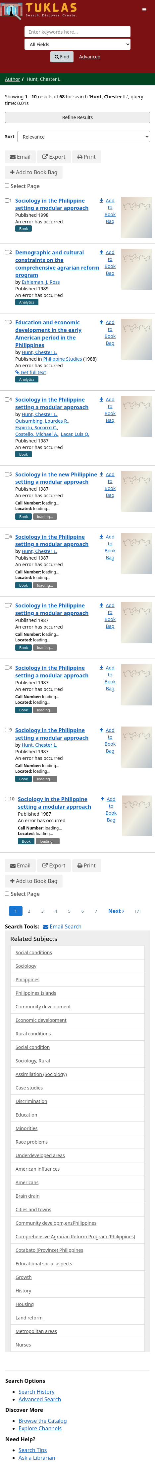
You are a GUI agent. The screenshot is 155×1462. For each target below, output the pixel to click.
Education (26, 1115)
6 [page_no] (82, 911)
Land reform (29, 1318)
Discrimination (31, 1101)
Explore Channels (40, 1428)
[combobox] (77, 31)
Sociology (26, 966)
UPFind (16, 8)
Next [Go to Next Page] (116, 911)
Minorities (26, 1128)
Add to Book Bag (33, 172)
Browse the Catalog (43, 1420)
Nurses (23, 1345)
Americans (27, 1182)
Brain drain (28, 1196)
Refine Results (77, 117)
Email (20, 157)
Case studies (29, 1088)
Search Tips (33, 1450)
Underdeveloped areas (40, 1155)
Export (53, 157)
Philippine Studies (62, 359)
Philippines (27, 979)
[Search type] (77, 44)
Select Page (25, 186)
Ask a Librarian (37, 1457)
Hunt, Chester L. (39, 352)
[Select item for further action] (7, 200)
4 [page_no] (56, 911)
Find (62, 56)
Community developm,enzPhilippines (56, 1223)
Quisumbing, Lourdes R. (41, 421)
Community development (43, 1006)
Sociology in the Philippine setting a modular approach (51, 204)
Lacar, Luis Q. (75, 434)
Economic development (41, 1020)
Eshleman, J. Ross (41, 282)
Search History (37, 1391)
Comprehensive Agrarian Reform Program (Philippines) (75, 1236)
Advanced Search (40, 1399)
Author (12, 79)
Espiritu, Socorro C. (36, 427)
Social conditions (34, 952)
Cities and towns (33, 1209)
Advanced (89, 56)
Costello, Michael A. (36, 434)
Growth (24, 1277)
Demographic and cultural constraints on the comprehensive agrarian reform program (57, 264)
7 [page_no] (96, 911)
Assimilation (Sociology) (41, 1074)
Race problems (32, 1142)
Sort (10, 136)
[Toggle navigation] (144, 9)
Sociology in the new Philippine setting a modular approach (56, 478)
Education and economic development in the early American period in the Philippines (48, 334)
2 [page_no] (29, 911)
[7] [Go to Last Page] (137, 911)
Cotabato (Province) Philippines (49, 1250)
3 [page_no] (42, 911)
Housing (25, 1304)
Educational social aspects (44, 1263)
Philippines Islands (36, 993)
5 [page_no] (69, 911)
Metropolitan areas (36, 1331)
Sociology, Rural (33, 1060)
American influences (38, 1169)
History (23, 1290)
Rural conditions (33, 1033)
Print (87, 157)
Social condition (33, 1047)
